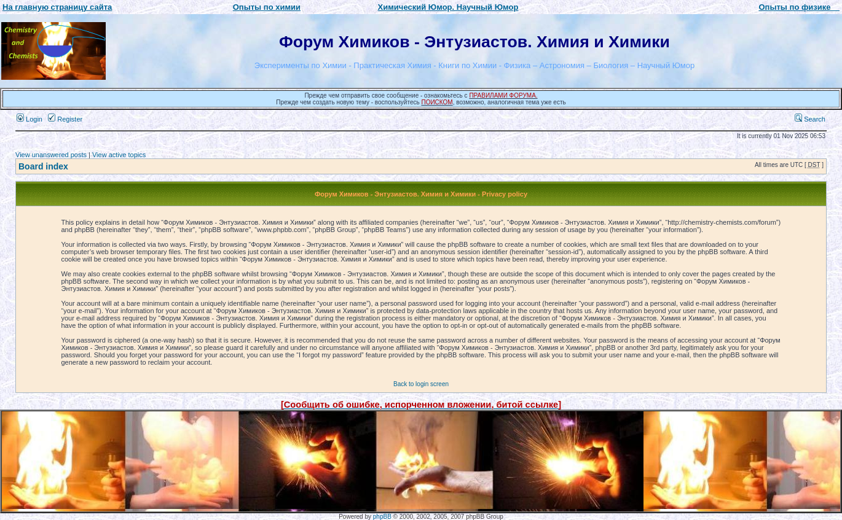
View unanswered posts (51, 154)
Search (810, 119)
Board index (43, 166)
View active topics (119, 154)
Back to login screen (421, 384)
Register (65, 119)
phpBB (382, 516)
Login (29, 119)
